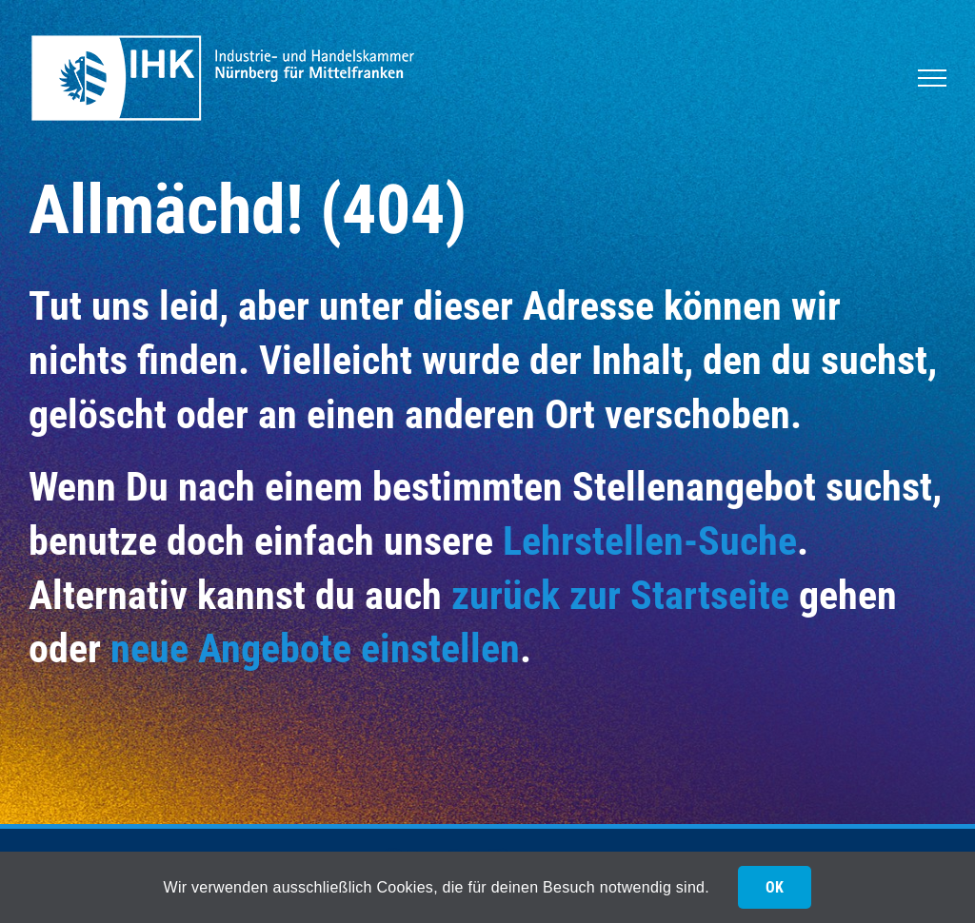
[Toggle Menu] (932, 78)
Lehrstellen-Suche (650, 541)
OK (775, 887)
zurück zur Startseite (620, 595)
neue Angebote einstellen (315, 648)
